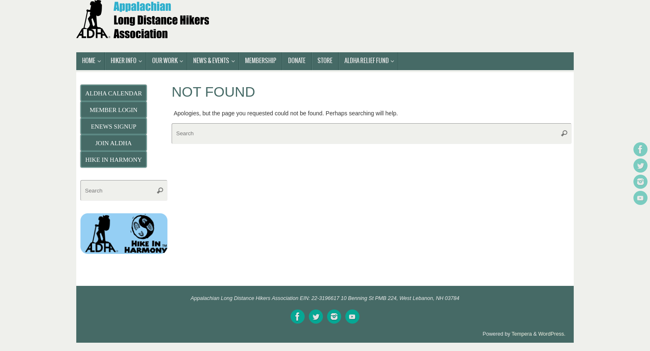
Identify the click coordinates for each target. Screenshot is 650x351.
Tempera (522, 334)
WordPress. (551, 334)
